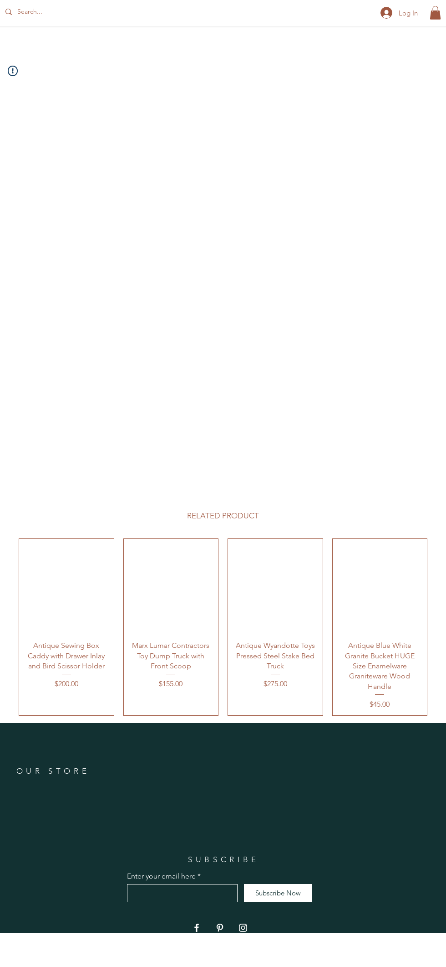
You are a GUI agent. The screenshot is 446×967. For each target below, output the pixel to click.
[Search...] (47, 12)
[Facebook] (196, 927)
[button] (435, 13)
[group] (223, 627)
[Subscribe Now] (278, 893)
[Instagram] (243, 927)
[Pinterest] (219, 927)
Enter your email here (161, 876)
